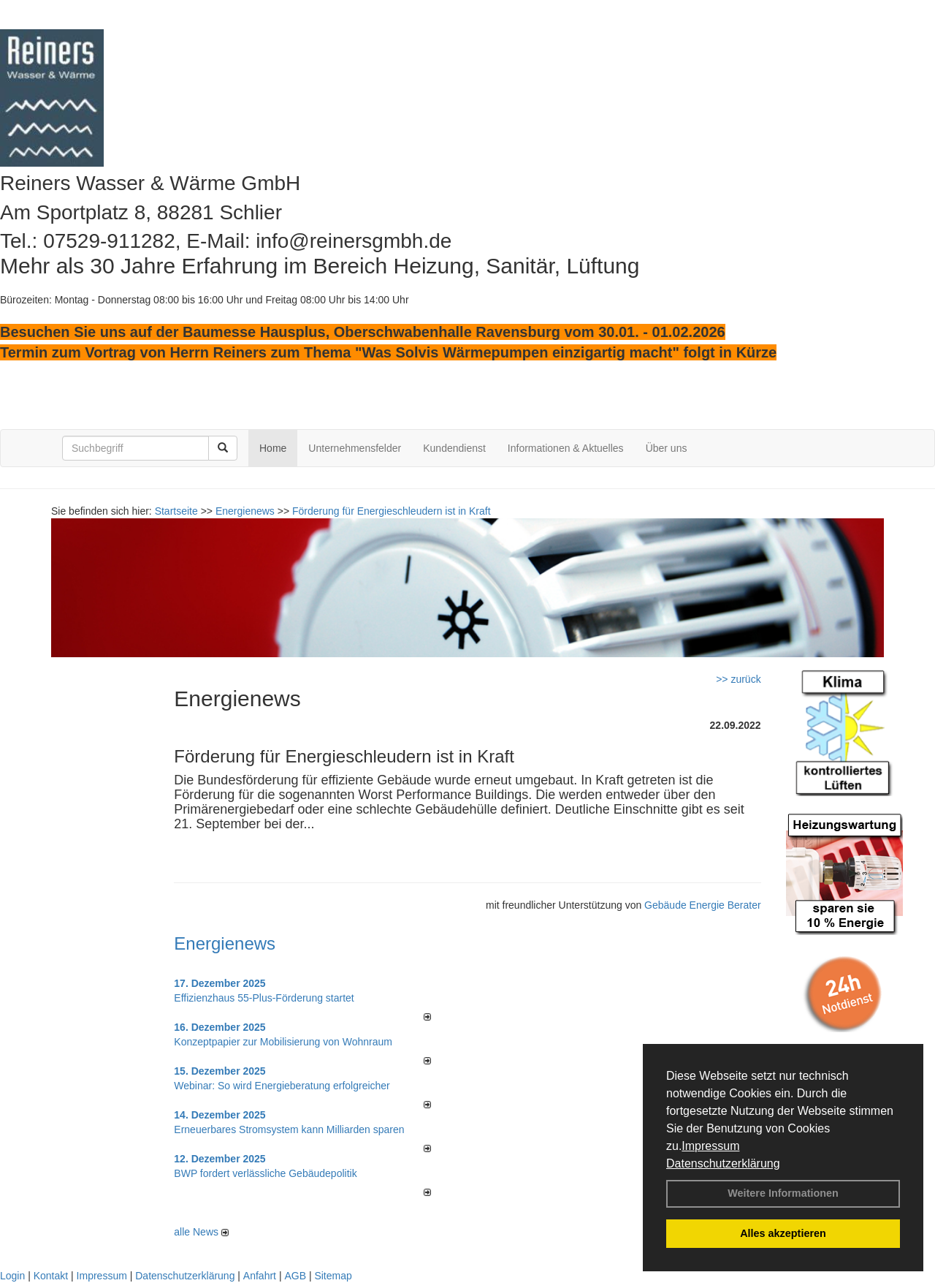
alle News (201, 1232)
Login (12, 1276)
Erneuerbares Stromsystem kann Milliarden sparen (289, 1129)
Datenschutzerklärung (723, 1163)
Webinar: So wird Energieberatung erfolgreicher (281, 1085)
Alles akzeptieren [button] (783, 1233)
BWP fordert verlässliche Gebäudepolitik (265, 1173)
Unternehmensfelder (354, 448)
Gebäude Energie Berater (702, 905)
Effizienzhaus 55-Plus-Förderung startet (264, 998)
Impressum (710, 1146)
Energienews (224, 943)
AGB (295, 1276)
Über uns (666, 448)
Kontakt (51, 1276)
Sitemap (332, 1276)
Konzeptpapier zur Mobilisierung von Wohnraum (283, 1042)
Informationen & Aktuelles (566, 448)
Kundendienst (454, 448)
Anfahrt (259, 1276)
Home (272, 448)
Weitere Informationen (783, 1193)
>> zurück (738, 679)
